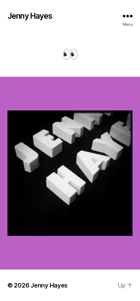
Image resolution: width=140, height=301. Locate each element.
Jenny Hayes (29, 16)
